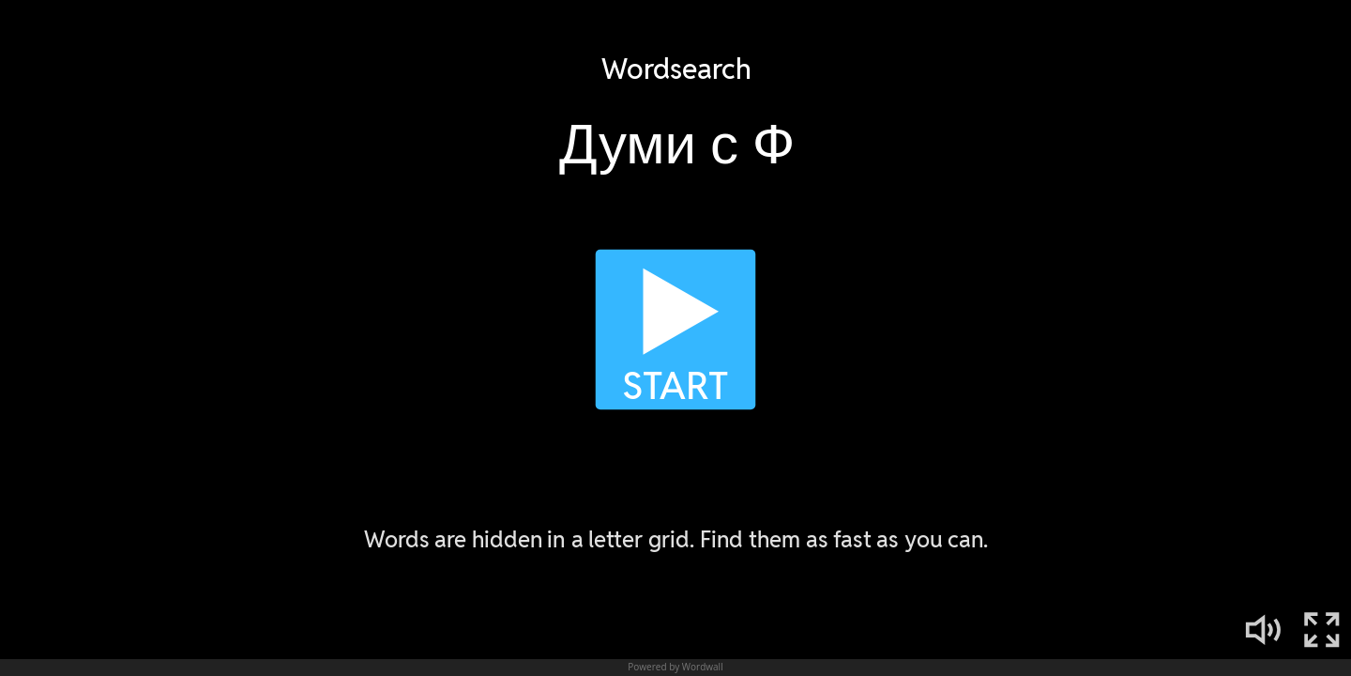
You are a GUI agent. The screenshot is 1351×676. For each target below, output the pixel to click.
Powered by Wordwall (675, 666)
